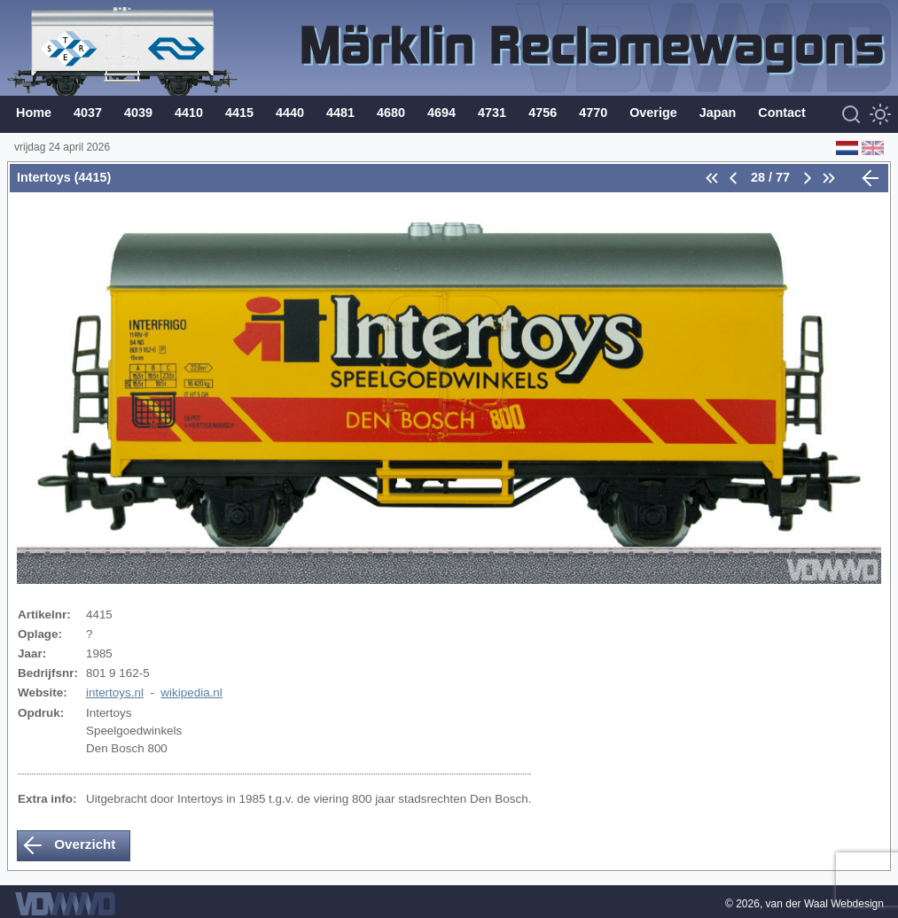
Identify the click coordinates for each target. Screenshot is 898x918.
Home (33, 112)
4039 (138, 112)
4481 (340, 112)
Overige (653, 112)
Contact (782, 112)
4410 (189, 112)
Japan (718, 112)
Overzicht (68, 845)
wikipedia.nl (191, 692)
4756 (542, 112)
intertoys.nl (115, 692)
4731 (492, 112)
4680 (391, 112)
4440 (290, 112)
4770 (593, 112)
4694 (441, 112)
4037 (88, 112)
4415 (239, 112)
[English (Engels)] (871, 147)
